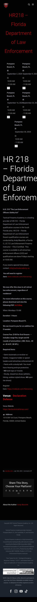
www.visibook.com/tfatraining (19, 276)
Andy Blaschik (9, 471)
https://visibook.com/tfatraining (19, 389)
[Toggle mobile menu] (33, 4)
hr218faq (18, 305)
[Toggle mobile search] (29, 4)
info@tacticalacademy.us (19, 268)
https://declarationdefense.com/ (16, 409)
